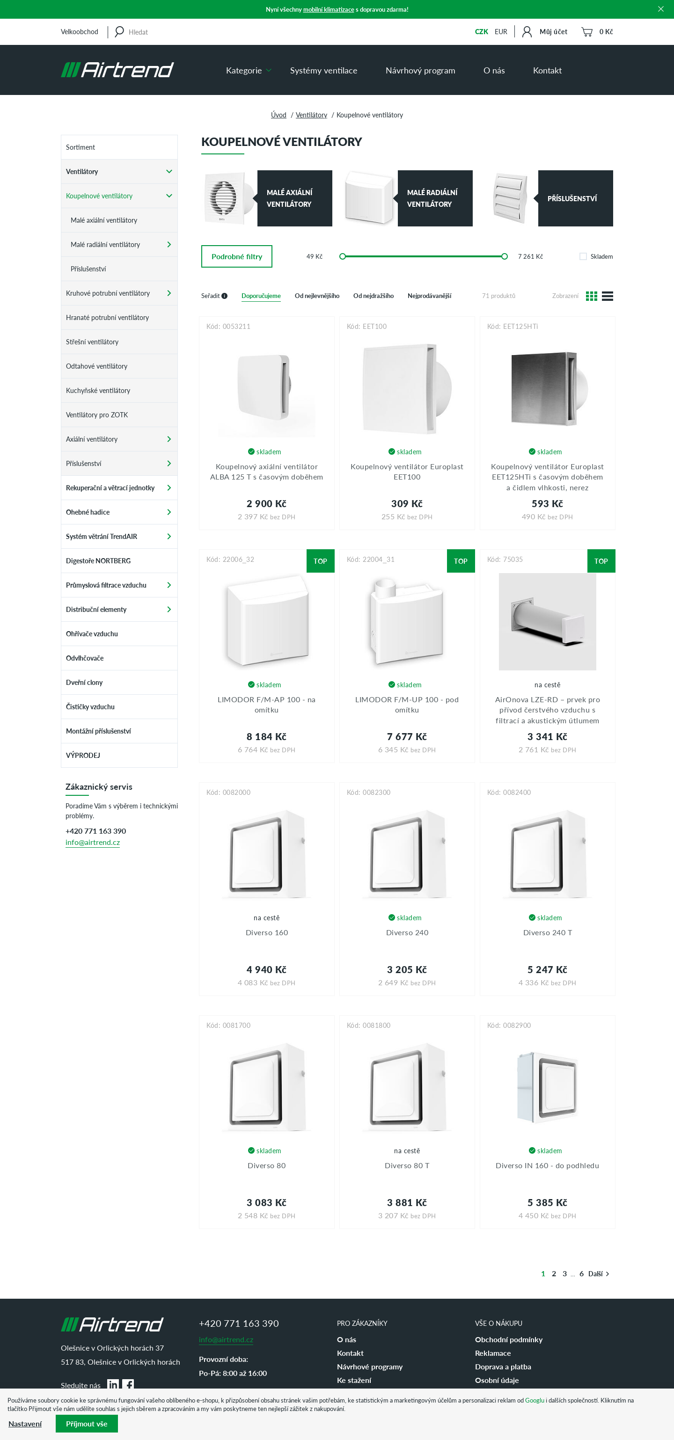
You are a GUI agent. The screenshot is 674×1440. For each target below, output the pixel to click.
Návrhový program (420, 70)
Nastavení (25, 1423)
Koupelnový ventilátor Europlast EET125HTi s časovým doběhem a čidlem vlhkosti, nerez (547, 477)
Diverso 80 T (407, 1165)
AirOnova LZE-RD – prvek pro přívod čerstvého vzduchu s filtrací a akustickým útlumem (548, 710)
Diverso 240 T (547, 932)
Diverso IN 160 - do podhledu (547, 1165)
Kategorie (244, 70)
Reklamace (493, 1352)
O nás (494, 70)
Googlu (534, 1400)
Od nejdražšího (373, 295)
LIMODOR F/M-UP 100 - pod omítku (407, 704)
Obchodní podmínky (508, 1339)
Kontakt (547, 70)
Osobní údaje (497, 1380)
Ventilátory (311, 114)
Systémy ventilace (324, 70)
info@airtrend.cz (93, 841)
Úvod (278, 114)
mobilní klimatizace (328, 9)
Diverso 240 (407, 932)
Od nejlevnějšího (317, 295)
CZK (481, 31)
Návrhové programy (370, 1366)
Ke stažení (354, 1380)
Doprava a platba (503, 1366)
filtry (237, 256)
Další (599, 1273)
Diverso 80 (267, 1165)
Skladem (596, 256)
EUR (501, 31)
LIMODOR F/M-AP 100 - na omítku (267, 704)
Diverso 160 (267, 932)
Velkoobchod (79, 31)
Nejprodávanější (429, 295)
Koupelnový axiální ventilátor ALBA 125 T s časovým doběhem (266, 471)
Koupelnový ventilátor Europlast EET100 (407, 471)
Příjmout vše (87, 1423)
